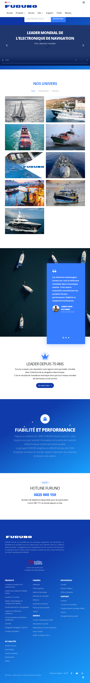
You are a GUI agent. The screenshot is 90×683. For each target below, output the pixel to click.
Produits (20, 13)
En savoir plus (45, 385)
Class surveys (38, 631)
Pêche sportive (38, 588)
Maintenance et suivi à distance (44, 627)
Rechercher (58, 18)
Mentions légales (55, 673)
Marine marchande (40, 592)
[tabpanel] (66, 292)
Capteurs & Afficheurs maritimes (13, 612)
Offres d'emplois (67, 592)
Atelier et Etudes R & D (41, 635)
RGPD (66, 673)
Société (63, 584)
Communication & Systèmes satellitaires (15, 618)
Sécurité (8, 624)
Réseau (68, 13)
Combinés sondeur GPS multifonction (14, 585)
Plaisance (36, 584)
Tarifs (59, 13)
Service (31, 13)
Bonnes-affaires (67, 588)
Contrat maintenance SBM (43, 620)
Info (40, 13)
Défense (36, 600)
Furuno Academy (11, 653)
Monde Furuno (10, 645)
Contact (64, 601)
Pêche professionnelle (41, 607)
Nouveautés (9, 649)
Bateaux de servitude (41, 596)
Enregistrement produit (69, 616)
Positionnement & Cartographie (17, 607)
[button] (8, 2)
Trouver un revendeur (69, 604)
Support (49, 13)
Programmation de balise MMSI (73, 608)
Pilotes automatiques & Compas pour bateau (14, 602)
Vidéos (7, 661)
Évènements (9, 657)
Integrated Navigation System (16, 627)
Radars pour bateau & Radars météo (16, 592)
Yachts (35, 611)
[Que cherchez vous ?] (37, 18)
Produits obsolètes (12, 631)
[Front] (21, 6)
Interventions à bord (40, 624)
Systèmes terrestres (40, 604)
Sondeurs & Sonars (12, 597)
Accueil (10, 13)
